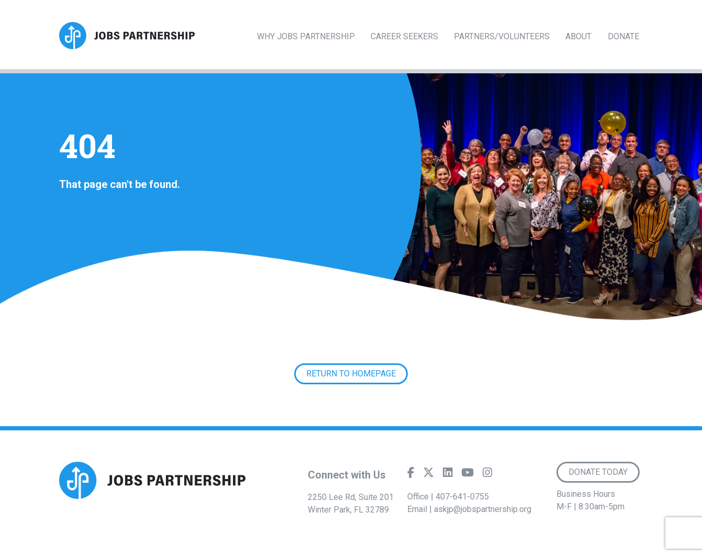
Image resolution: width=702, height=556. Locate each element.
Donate (623, 36)
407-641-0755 (462, 497)
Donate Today (598, 472)
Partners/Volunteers (502, 36)
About (578, 36)
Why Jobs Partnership (306, 36)
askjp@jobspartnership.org (482, 509)
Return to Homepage (351, 374)
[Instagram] (487, 475)
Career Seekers (404, 36)
